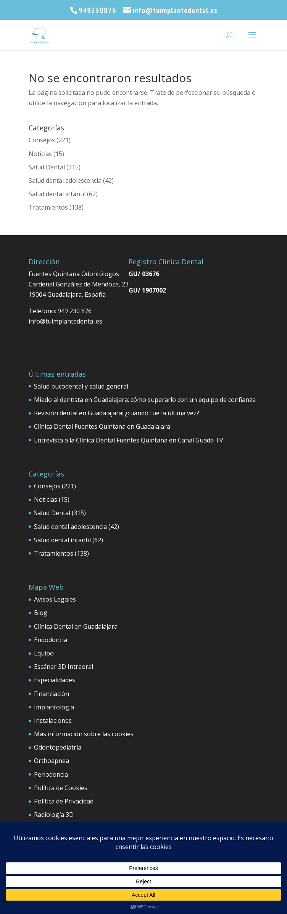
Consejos (42, 140)
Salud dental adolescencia (65, 180)
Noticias (40, 154)
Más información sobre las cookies (84, 734)
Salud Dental (47, 167)
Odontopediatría (57, 747)
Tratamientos (48, 207)
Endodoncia (50, 640)
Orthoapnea (51, 760)
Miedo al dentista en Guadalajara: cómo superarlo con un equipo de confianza (145, 399)
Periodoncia (51, 774)
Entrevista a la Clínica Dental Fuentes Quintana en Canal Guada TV (128, 440)
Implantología (54, 707)
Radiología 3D (54, 814)
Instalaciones (53, 720)
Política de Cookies (60, 788)
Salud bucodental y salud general (81, 386)
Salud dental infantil (57, 194)
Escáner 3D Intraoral (63, 666)
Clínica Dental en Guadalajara (76, 626)
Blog (40, 612)
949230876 (97, 10)
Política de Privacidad (64, 801)
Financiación (51, 694)
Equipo (44, 653)
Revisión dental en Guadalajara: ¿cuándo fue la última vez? (116, 413)
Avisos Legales (55, 599)
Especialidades (54, 680)
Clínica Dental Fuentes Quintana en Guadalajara (102, 426)
